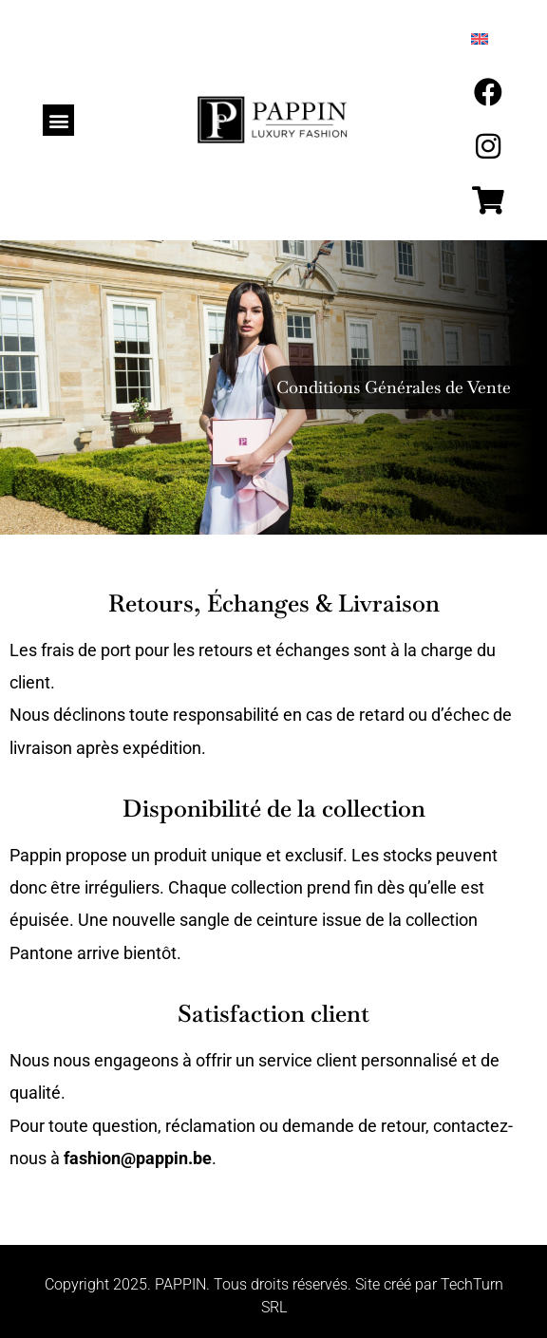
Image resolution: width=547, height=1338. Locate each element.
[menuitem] (480, 39)
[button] (58, 120)
